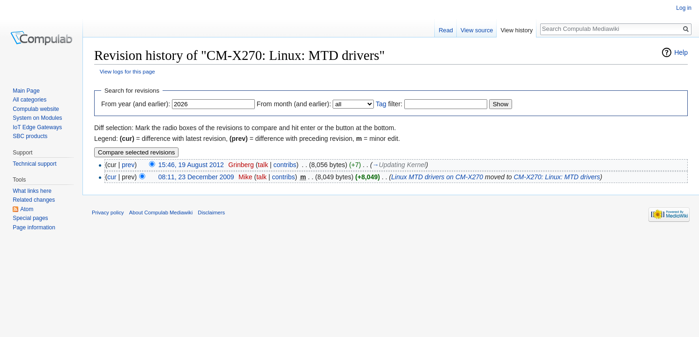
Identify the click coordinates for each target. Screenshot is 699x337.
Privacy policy (108, 212)
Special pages (30, 218)
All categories (29, 99)
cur (111, 177)
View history (516, 30)
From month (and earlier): (294, 104)
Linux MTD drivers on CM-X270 (437, 177)
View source (477, 30)
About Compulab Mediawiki (161, 212)
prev (128, 164)
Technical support (34, 164)
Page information (34, 227)
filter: (389, 104)
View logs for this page (127, 71)
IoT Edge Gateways (37, 127)
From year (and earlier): (135, 104)
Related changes (34, 200)
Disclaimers (211, 212)
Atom (26, 209)
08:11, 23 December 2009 (196, 177)
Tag (381, 104)
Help (681, 52)
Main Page (26, 91)
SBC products (30, 136)
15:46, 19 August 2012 (191, 164)
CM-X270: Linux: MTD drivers (556, 177)
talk (263, 164)
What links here (32, 191)
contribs (285, 164)
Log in (684, 8)
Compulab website (36, 109)
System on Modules (37, 118)
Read (446, 30)
